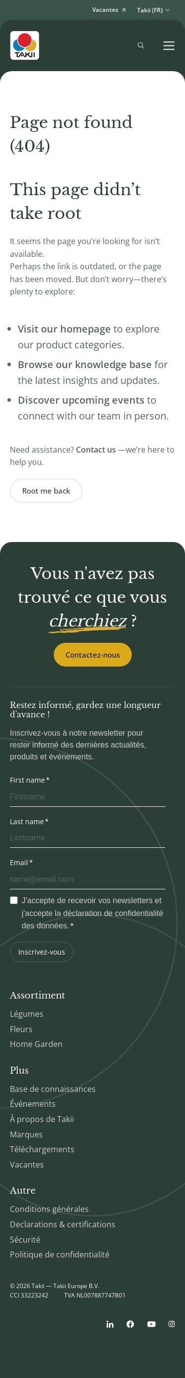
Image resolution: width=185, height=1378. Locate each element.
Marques (26, 1134)
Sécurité (25, 1239)
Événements (33, 1103)
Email (19, 862)
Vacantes (27, 1164)
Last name (27, 821)
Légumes (26, 1013)
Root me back (46, 491)
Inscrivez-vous (41, 952)
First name (27, 780)
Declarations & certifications (62, 1224)
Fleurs (21, 1029)
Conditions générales (49, 1209)
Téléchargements (42, 1149)
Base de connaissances (53, 1089)
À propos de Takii (42, 1119)
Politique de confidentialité (60, 1254)
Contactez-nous (93, 655)
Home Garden (36, 1044)
